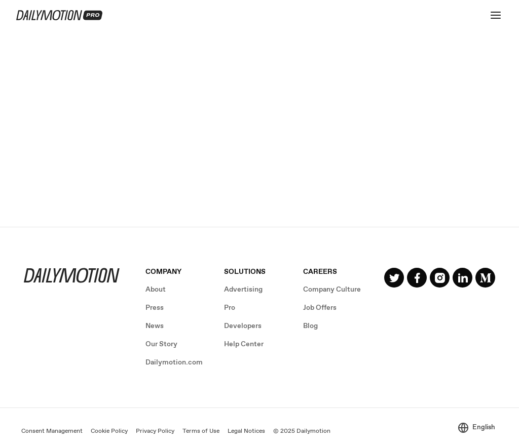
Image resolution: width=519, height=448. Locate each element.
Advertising (243, 289)
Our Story (161, 344)
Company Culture (332, 289)
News (154, 326)
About (155, 289)
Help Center (244, 344)
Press (154, 307)
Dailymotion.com (174, 362)
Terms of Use (200, 431)
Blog (310, 326)
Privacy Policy (155, 431)
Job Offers (320, 307)
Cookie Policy (109, 431)
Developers (243, 326)
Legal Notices (246, 431)
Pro (229, 307)
